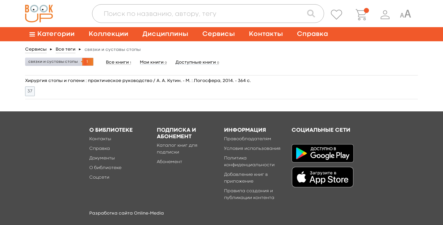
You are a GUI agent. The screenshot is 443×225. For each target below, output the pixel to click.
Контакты (266, 34)
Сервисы (218, 34)
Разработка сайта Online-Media (126, 213)
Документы (102, 158)
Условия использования (252, 149)
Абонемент (169, 162)
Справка (312, 34)
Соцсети (99, 177)
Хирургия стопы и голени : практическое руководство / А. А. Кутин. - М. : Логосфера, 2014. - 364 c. (138, 81)
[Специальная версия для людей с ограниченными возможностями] (405, 15)
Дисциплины (165, 34)
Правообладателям (247, 139)
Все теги (65, 49)
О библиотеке (105, 168)
